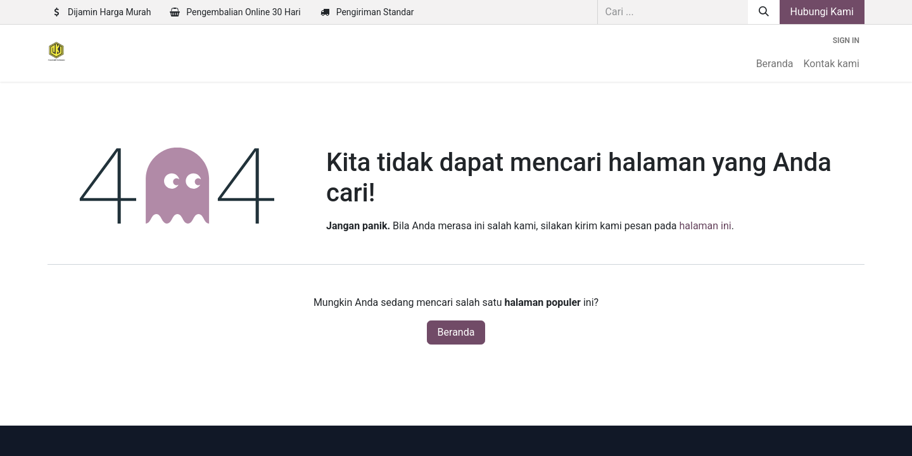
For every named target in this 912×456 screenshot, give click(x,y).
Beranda (456, 332)
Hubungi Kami (822, 12)
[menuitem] (775, 64)
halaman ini (705, 226)
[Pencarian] (764, 12)
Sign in (846, 40)
